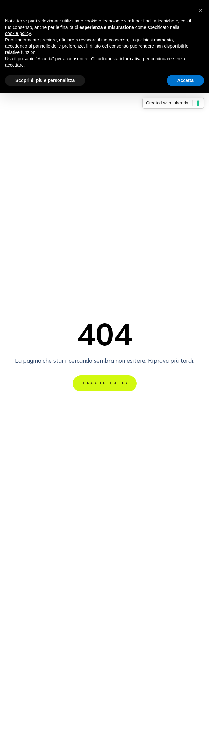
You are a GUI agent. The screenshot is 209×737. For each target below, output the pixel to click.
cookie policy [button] (18, 33)
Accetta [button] (185, 80)
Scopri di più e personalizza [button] (45, 80)
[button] (200, 10)
